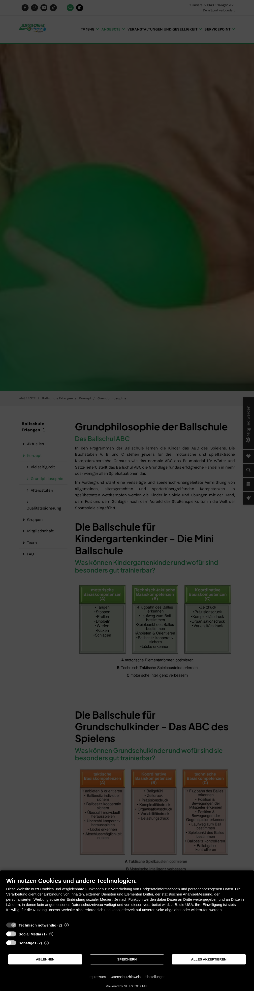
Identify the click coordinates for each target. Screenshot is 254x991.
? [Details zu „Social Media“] (51, 934)
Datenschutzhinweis (125, 977)
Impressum (97, 977)
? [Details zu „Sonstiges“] (47, 943)
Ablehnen (45, 959)
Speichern (127, 959)
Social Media (30, 934)
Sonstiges (27, 943)
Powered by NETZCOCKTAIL (127, 986)
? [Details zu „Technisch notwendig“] (66, 925)
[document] (127, 898)
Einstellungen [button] (155, 977)
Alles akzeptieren (208, 959)
